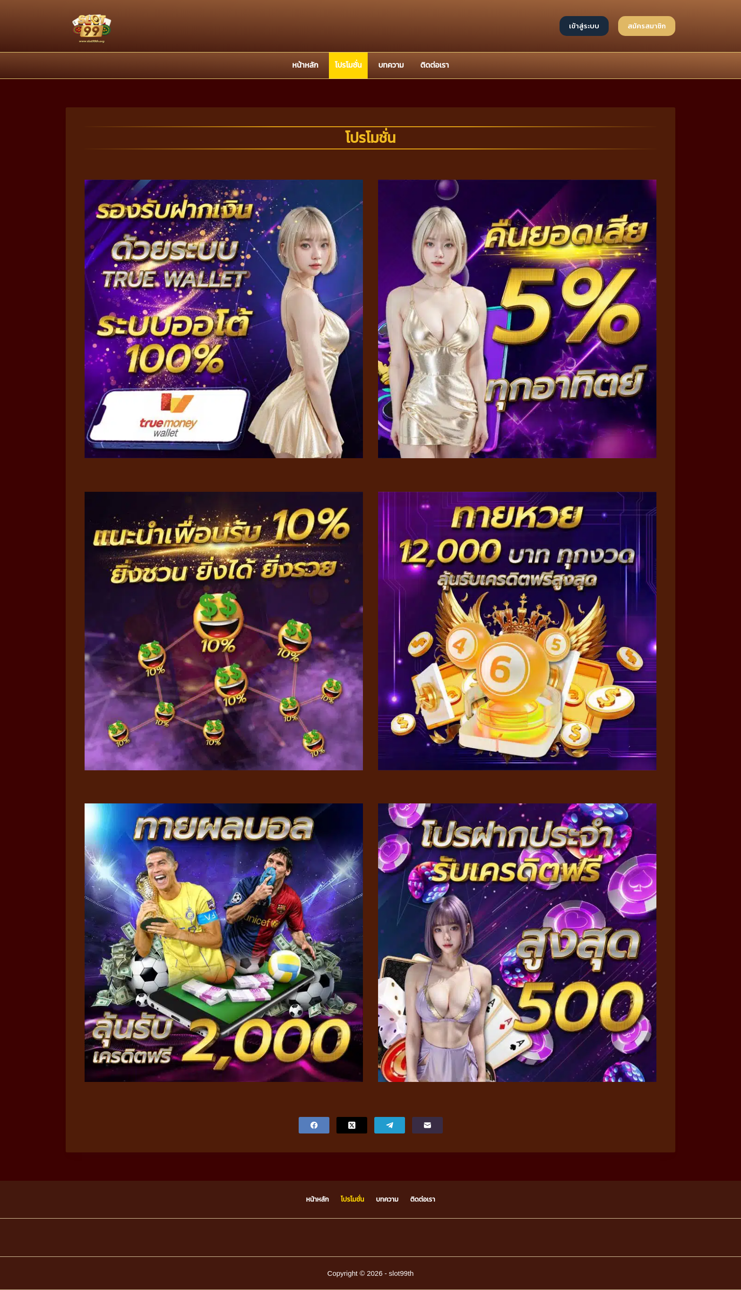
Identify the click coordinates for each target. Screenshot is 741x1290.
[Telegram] (389, 1125)
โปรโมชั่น (348, 65)
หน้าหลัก (305, 65)
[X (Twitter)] (351, 1125)
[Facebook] (314, 1125)
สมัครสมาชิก (647, 25)
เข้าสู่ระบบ (584, 25)
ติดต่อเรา (435, 65)
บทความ (391, 65)
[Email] (427, 1125)
